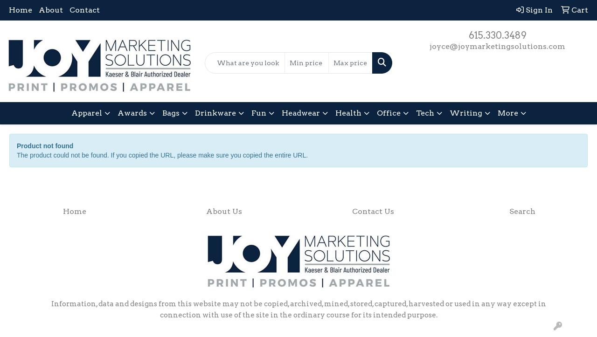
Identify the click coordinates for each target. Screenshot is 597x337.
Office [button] (389, 113)
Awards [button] (132, 113)
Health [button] (348, 113)
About (51, 10)
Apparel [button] (86, 113)
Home (20, 10)
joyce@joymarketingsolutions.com (497, 46)
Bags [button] (171, 113)
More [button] (508, 113)
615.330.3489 (498, 35)
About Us (224, 211)
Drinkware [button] (215, 113)
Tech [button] (425, 113)
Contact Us (373, 211)
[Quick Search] (245, 63)
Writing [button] (466, 113)
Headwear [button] (301, 113)
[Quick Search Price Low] (307, 63)
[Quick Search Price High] (350, 63)
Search (522, 211)
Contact (84, 10)
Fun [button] (258, 113)
